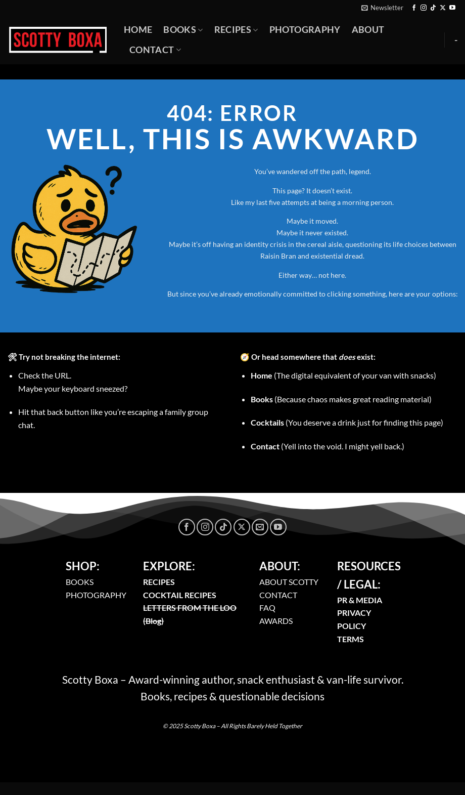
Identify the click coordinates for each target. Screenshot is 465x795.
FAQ (267, 607)
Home (138, 29)
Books (183, 29)
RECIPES (159, 582)
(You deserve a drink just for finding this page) (347, 422)
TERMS (350, 639)
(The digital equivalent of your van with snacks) (343, 375)
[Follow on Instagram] (424, 8)
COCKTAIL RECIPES (179, 595)
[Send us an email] (260, 527)
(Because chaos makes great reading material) (341, 399)
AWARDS (276, 620)
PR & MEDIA (359, 600)
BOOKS (80, 582)
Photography (305, 29)
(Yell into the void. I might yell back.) (327, 446)
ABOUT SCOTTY (288, 582)
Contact (155, 50)
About (368, 29)
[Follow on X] (443, 8)
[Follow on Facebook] (414, 8)
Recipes (236, 29)
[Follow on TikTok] (433, 8)
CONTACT (278, 595)
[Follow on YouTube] (452, 8)
